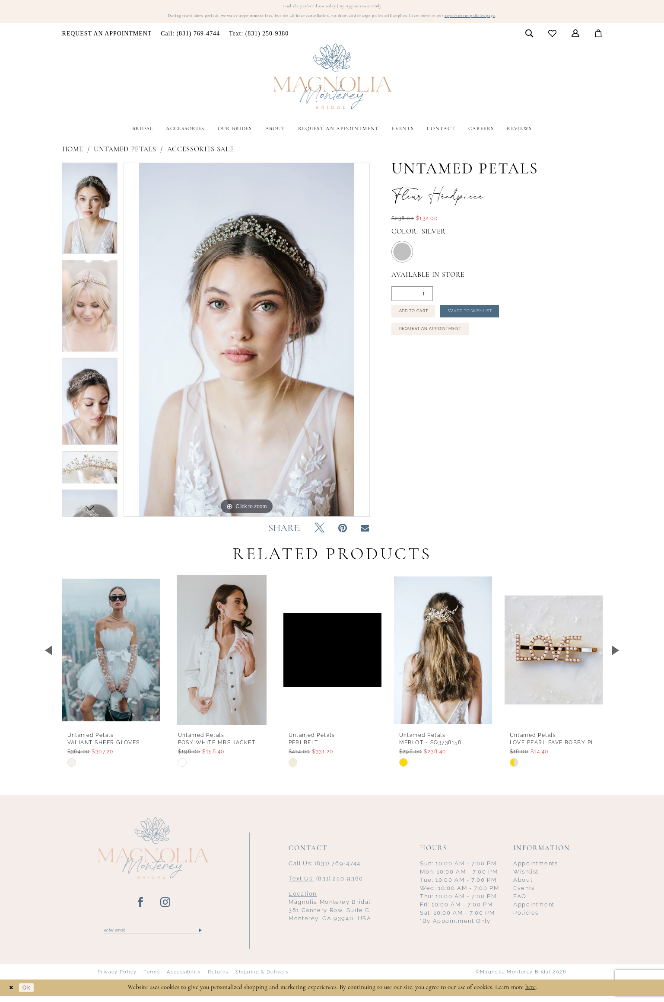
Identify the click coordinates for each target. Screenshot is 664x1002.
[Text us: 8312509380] (258, 38)
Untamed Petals (125, 153)
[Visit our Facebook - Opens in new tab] (141, 907)
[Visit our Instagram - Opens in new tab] (166, 907)
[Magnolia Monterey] (332, 80)
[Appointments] (106, 38)
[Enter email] (153, 935)
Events (524, 892)
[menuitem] (106, 38)
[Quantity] (412, 298)
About (523, 884)
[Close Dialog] (13, 993)
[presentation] (111, 654)
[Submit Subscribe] (199, 935)
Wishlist (526, 876)
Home (72, 153)
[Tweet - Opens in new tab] (319, 532)
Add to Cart (421, 318)
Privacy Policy (117, 977)
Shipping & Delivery (262, 977)
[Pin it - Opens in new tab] (342, 533)
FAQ (520, 900)
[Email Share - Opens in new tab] (365, 532)
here (530, 993)
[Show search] (529, 37)
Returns (218, 977)
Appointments (535, 867)
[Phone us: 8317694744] (190, 38)
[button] (575, 37)
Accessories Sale (200, 153)
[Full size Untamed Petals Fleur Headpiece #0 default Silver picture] (246, 343)
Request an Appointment (441, 341)
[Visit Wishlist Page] (552, 37)
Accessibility (184, 977)
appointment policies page (509, 19)
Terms (151, 977)
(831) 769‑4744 (325, 867)
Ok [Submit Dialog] (32, 993)
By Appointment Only (368, 7)
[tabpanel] (90, 215)
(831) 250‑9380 (326, 883)
